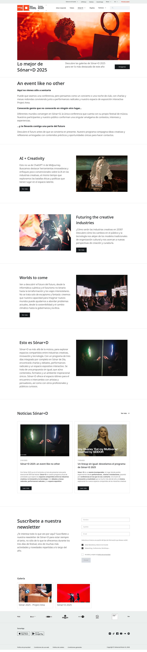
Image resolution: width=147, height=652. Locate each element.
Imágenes (122, 67)
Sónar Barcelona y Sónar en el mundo (96, 546)
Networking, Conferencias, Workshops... (97, 550)
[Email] (106, 535)
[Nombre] (106, 521)
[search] (120, 7)
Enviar (86, 562)
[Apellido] (106, 528)
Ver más (25, 189)
